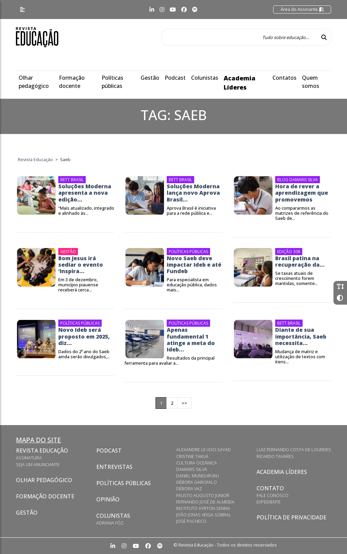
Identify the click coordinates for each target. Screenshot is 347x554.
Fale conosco (272, 495)
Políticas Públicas (123, 483)
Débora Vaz (189, 488)
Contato (270, 488)
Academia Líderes (282, 472)
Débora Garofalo (196, 482)
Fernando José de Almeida (205, 502)
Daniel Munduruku (197, 476)
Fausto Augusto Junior (202, 495)
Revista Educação (42, 450)
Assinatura (29, 458)
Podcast (175, 77)
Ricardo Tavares (275, 456)
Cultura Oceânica (196, 463)
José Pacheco (191, 521)
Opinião (108, 499)
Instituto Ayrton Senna (203, 508)
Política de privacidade (291, 517)
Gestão (150, 77)
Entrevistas (114, 467)
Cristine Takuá (192, 456)
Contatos (284, 77)
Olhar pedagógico (44, 480)
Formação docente (45, 496)
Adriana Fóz (109, 523)
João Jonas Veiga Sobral (203, 515)
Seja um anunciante (38, 464)
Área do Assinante (302, 9)
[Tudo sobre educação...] (239, 37)
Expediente (269, 502)
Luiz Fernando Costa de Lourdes (294, 449)
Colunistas (204, 77)
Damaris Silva (191, 469)
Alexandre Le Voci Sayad (203, 449)
